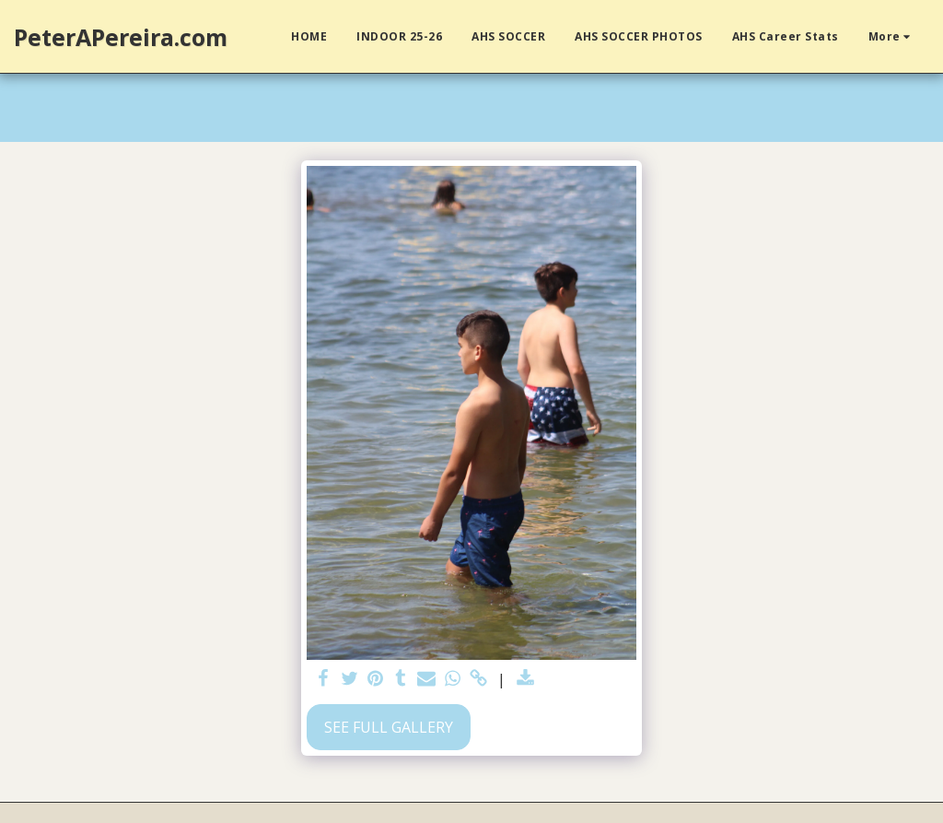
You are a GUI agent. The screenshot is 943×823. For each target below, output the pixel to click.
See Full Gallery (388, 727)
